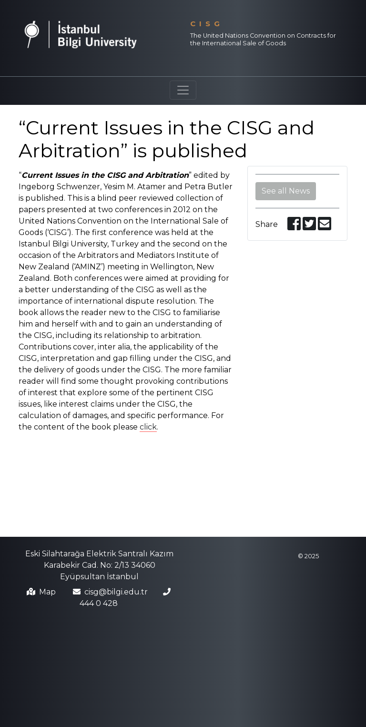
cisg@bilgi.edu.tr (116, 591)
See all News (286, 190)
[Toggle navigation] (183, 90)
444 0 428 (99, 603)
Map (47, 591)
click (148, 426)
